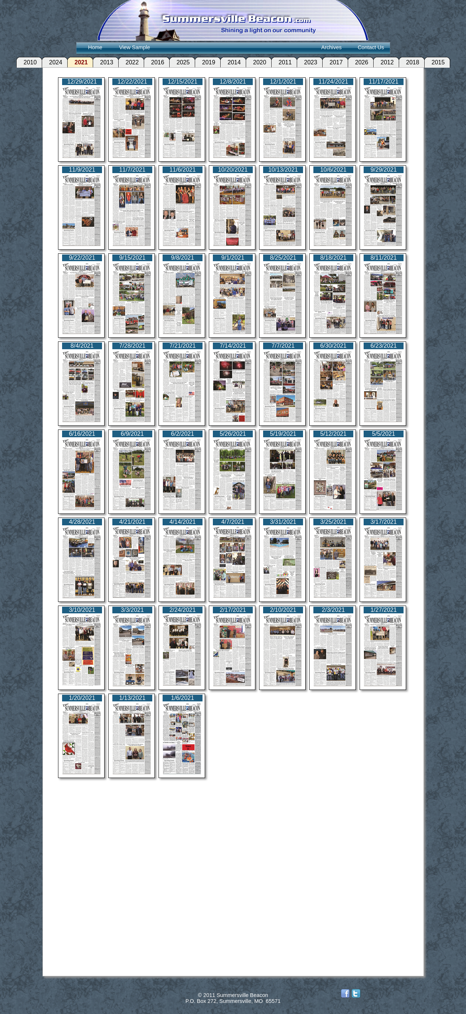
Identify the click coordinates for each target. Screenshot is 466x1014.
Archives (331, 47)
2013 (102, 62)
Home (95, 47)
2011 (281, 62)
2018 (408, 62)
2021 (77, 62)
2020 (255, 62)
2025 (179, 62)
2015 (434, 62)
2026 (357, 62)
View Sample (134, 47)
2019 (204, 62)
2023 (306, 62)
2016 (153, 62)
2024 (51, 62)
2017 (332, 62)
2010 (26, 62)
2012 (383, 62)
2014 (230, 62)
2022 (128, 62)
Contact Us (371, 47)
